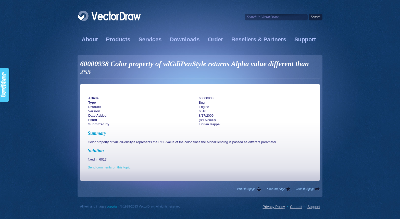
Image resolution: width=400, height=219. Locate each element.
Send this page (305, 189)
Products (118, 39)
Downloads (184, 39)
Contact (296, 207)
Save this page (276, 189)
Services (150, 39)
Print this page (246, 189)
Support (305, 39)
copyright (113, 206)
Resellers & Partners (258, 39)
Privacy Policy (274, 207)
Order (215, 39)
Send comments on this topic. (109, 167)
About (90, 39)
